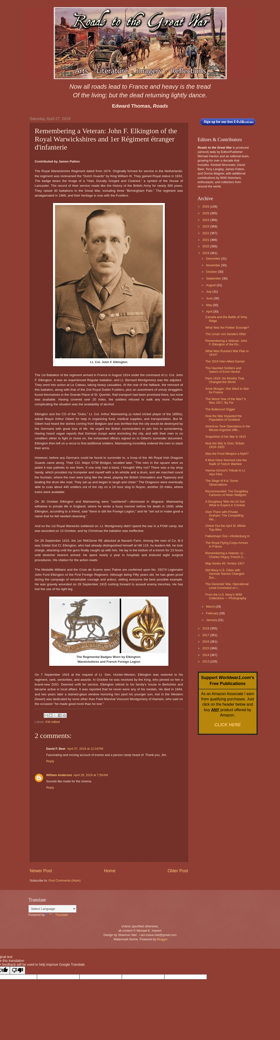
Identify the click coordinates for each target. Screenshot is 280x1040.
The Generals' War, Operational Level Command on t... (227, 585)
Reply (50, 761)
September (214, 278)
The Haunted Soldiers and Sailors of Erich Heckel (223, 369)
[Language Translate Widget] (52, 908)
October (212, 271)
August (211, 285)
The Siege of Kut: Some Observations (221, 482)
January (212, 620)
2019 (206, 253)
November (213, 265)
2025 (206, 213)
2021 (206, 240)
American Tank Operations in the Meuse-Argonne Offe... (227, 428)
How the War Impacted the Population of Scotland (223, 417)
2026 (206, 206)
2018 (206, 628)
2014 (206, 655)
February (212, 613)
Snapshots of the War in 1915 (225, 436)
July (209, 291)
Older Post (177, 870)
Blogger (162, 939)
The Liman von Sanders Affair (225, 334)
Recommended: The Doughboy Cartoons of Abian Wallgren (226, 493)
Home (109, 870)
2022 (206, 233)
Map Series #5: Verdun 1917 (224, 563)
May (209, 305)
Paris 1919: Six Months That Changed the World (224, 380)
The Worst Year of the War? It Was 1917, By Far (225, 400)
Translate (57, 915)
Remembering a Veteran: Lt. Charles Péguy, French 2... (225, 554)
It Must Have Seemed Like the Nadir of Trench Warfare (226, 461)
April (209, 311)
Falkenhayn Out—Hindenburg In (227, 536)
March (210, 606)
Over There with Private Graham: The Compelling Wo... (224, 515)
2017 (206, 635)
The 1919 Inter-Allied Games (225, 361)
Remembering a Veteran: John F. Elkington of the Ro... (226, 342)
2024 (206, 220)
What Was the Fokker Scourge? (227, 327)
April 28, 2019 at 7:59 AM (91, 775)
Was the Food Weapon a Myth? (227, 453)
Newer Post (41, 870)
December (213, 258)
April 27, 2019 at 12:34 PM (85, 748)
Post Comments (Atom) (64, 880)
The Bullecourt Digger (220, 409)
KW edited (53, 722)
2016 (206, 641)
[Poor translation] (17, 970)
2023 (206, 226)
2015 (206, 648)
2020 (206, 246)
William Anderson (59, 775)
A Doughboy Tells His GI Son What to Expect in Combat (225, 503)
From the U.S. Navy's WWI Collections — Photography (225, 596)
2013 (206, 661)
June (210, 298)
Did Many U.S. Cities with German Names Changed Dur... (224, 573)
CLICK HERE (227, 724)
